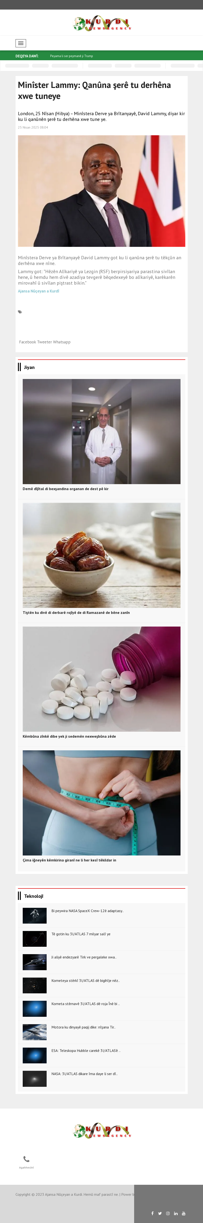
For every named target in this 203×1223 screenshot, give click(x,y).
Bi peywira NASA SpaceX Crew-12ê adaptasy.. (87, 910)
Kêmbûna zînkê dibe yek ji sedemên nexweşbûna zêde (69, 736)
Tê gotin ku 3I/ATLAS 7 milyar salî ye (80, 933)
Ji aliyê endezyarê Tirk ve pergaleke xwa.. (83, 957)
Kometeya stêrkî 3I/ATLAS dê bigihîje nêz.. (85, 980)
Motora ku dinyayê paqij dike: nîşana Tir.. (83, 1027)
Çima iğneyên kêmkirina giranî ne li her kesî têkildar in (69, 860)
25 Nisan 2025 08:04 (33, 127)
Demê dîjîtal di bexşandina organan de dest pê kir (66, 488)
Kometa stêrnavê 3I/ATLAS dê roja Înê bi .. (85, 1003)
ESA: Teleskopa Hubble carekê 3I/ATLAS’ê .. (86, 1050)
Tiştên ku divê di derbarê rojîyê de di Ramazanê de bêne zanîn (76, 612)
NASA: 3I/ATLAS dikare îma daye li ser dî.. (84, 1073)
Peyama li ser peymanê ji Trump (71, 56)
